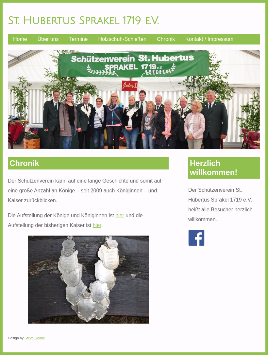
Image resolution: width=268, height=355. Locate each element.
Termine (78, 39)
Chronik (166, 39)
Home (20, 39)
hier (119, 215)
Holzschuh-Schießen (122, 39)
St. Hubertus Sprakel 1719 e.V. (83, 21)
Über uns (48, 39)
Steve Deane (35, 338)
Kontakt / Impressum (209, 39)
